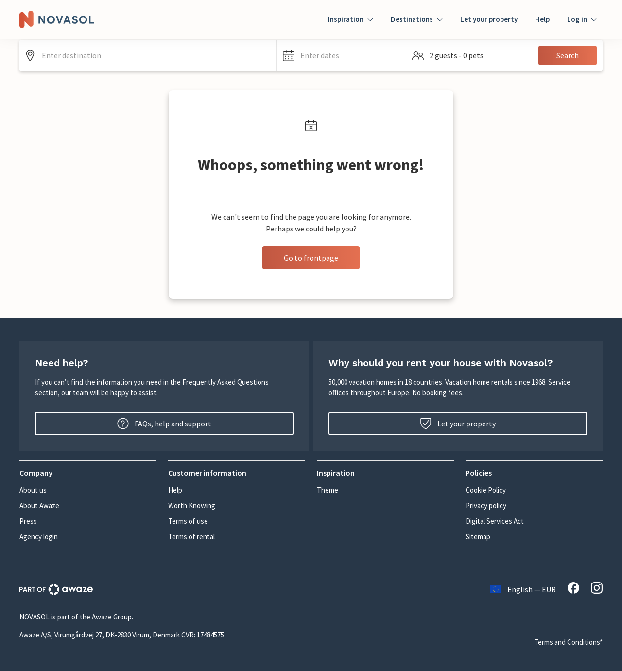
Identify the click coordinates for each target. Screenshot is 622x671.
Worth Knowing (191, 505)
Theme (327, 489)
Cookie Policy (486, 489)
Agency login (38, 536)
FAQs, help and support (164, 423)
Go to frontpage (311, 258)
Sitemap (478, 536)
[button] (341, 55)
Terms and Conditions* (568, 642)
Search (567, 55)
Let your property (489, 19)
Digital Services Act (495, 521)
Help (542, 19)
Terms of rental (191, 536)
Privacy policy (486, 505)
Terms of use (188, 521)
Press (28, 521)
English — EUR (523, 589)
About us (33, 489)
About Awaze (39, 505)
